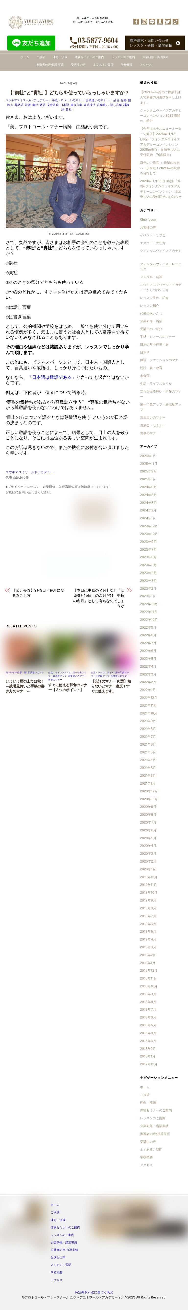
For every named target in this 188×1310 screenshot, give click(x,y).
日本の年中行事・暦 (16, 672)
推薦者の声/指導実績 (50, 64)
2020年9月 (148, 807)
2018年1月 (147, 1056)
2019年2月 (148, 955)
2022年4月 (148, 666)
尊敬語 (19, 105)
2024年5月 (148, 495)
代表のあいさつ (151, 313)
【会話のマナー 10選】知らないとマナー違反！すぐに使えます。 (111, 686)
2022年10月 (149, 620)
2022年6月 (148, 651)
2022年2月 (148, 682)
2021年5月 (148, 752)
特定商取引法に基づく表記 (94, 1292)
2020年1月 (148, 869)
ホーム (24, 57)
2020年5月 (148, 838)
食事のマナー (55, 679)
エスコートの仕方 (152, 243)
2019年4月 (148, 939)
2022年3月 (148, 674)
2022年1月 (148, 690)
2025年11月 (148, 464)
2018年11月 (148, 978)
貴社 (69, 109)
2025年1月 (148, 479)
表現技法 (89, 105)
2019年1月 (147, 963)
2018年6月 (148, 1017)
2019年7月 (148, 916)
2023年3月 (148, 581)
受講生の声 (78, 64)
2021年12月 (148, 698)
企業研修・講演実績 (155, 57)
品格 (124, 100)
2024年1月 (148, 518)
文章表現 (53, 105)
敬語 (43, 105)
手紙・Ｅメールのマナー (68, 100)
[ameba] (160, 21)
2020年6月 (148, 830)
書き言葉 (76, 105)
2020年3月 (148, 853)
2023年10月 (149, 534)
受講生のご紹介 (151, 329)
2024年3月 (148, 503)
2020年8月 (148, 814)
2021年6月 (148, 744)
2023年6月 (148, 557)
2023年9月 (148, 542)
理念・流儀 (60, 57)
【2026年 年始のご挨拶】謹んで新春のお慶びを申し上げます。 (160, 97)
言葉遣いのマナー (97, 100)
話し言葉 (116, 105)
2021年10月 (148, 713)
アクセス (146, 64)
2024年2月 (148, 510)
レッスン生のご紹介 (154, 298)
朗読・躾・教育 (151, 368)
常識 (28, 105)
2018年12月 (148, 970)
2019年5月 (148, 931)
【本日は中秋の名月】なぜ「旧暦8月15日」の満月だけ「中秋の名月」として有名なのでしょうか (98, 598)
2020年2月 (148, 861)
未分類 (145, 376)
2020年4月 (148, 846)
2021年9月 (148, 721)
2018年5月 (148, 1025)
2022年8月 (148, 635)
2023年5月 (148, 565)
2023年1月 (148, 596)
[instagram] (144, 21)
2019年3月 (148, 947)
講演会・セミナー (152, 425)
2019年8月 (148, 908)
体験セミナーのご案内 (89, 57)
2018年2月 (148, 1049)
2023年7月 (148, 549)
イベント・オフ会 (152, 235)
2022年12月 (149, 604)
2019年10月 (148, 892)
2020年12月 (149, 791)
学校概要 (127, 64)
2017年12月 (148, 1064)
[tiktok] (175, 21)
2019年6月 (148, 924)
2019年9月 (148, 900)
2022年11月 (148, 612)
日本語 (64, 105)
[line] (152, 21)
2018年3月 (148, 1041)
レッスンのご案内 (123, 57)
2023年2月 (148, 588)
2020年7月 (148, 822)
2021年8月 (148, 729)
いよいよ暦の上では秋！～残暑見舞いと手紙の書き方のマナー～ (25, 686)
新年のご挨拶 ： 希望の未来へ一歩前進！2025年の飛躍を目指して (160, 168)
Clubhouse (148, 219)
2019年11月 (148, 885)
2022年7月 (148, 643)
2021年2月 (148, 775)
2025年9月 (148, 471)
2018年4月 (148, 1033)
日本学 (145, 352)
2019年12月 (148, 877)
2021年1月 (147, 783)
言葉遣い (103, 105)
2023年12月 (149, 526)
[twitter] (168, 21)
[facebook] (136, 21)
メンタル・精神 (151, 277)
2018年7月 (148, 1009)
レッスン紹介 (149, 305)
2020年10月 (149, 799)
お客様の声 (148, 227)
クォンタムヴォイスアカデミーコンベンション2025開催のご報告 (160, 116)
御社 (35, 105)
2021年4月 (148, 760)
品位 (116, 100)
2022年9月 (148, 627)
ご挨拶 (40, 57)
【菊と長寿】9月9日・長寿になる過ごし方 (38, 593)
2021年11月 (148, 705)
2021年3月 (148, 768)
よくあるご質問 (103, 64)
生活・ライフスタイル (59, 672)
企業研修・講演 (151, 321)
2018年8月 (148, 1002)
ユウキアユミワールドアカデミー (27, 100)
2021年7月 (148, 736)
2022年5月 (148, 659)
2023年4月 (148, 573)
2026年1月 (148, 456)
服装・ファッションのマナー (160, 360)
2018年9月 (148, 994)
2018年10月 (148, 986)
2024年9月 (148, 487)
